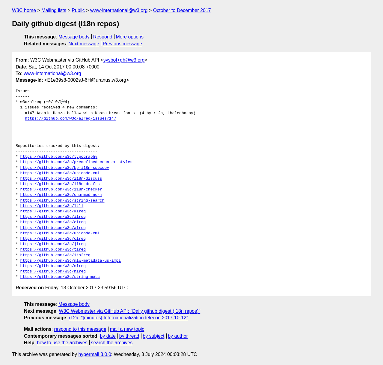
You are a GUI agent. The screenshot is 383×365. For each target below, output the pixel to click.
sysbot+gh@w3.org (124, 59)
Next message (84, 43)
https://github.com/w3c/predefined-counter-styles (76, 162)
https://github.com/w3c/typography (58, 157)
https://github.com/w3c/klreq (53, 211)
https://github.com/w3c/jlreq (53, 244)
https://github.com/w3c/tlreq (53, 249)
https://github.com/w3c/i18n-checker (61, 189)
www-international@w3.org (118, 10)
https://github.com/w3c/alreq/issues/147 (70, 118)
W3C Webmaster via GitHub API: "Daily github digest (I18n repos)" (129, 311)
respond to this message (80, 329)
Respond (102, 36)
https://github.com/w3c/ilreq (53, 217)
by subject (153, 336)
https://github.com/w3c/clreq (53, 239)
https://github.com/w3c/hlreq (53, 271)
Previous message (122, 43)
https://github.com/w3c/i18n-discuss (61, 178)
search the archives (112, 342)
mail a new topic (127, 329)
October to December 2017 (182, 10)
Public (78, 10)
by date (107, 336)
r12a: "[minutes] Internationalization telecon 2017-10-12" (128, 317)
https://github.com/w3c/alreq (53, 228)
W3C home (24, 10)
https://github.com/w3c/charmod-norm (61, 195)
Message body (74, 36)
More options (130, 36)
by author (178, 336)
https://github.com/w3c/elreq (53, 222)
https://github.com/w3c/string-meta (60, 277)
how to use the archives (62, 342)
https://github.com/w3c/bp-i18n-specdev (64, 168)
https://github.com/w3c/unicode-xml (60, 173)
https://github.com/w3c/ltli (52, 206)
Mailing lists (53, 10)
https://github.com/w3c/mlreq (53, 266)
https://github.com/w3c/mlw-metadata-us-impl (70, 260)
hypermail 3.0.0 (94, 354)
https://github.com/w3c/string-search (62, 200)
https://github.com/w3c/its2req (55, 255)
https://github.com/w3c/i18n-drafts (60, 184)
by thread (129, 336)
